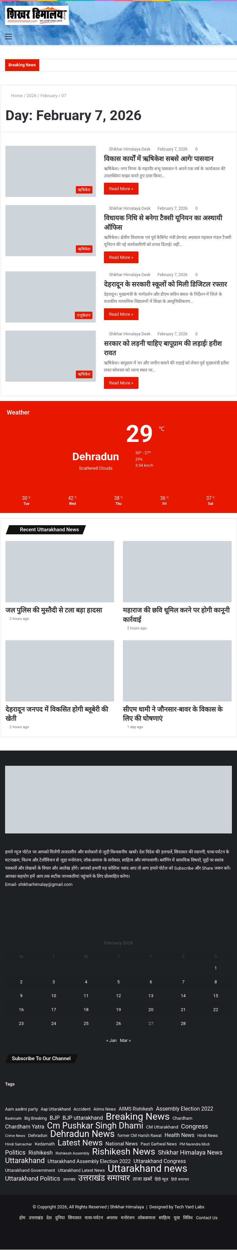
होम (22, 1218)
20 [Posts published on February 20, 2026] (150, 1009)
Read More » (121, 188)
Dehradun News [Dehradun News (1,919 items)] (82, 1134)
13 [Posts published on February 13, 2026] (150, 996)
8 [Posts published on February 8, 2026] (215, 982)
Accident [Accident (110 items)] (82, 1109)
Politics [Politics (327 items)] (15, 1152)
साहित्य (164, 1218)
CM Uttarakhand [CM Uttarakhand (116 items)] (162, 1127)
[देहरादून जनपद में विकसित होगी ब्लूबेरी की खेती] (59, 670)
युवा (177, 1218)
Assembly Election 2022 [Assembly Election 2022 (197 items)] (184, 1109)
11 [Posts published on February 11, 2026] (86, 996)
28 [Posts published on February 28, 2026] (183, 1023)
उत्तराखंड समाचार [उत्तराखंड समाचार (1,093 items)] (104, 1178)
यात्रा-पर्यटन (94, 1218)
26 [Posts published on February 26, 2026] (118, 1023)
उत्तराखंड (36, 1218)
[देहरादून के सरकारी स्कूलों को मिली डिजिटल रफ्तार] (50, 296)
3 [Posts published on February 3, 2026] (53, 982)
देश (49, 1218)
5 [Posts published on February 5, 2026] (118, 982)
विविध (188, 1218)
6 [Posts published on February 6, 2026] (151, 982)
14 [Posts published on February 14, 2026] (183, 996)
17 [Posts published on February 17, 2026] (53, 1009)
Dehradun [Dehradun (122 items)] (37, 1135)
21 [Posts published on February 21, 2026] (183, 1009)
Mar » (125, 1040)
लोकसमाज (146, 1218)
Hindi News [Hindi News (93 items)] (207, 1136)
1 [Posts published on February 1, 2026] (215, 968)
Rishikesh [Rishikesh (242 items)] (40, 1152)
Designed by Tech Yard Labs (176, 1207)
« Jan (111, 1040)
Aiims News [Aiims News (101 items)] (104, 1109)
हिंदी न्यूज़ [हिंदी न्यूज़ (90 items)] (161, 1179)
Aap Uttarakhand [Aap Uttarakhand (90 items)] (56, 1109)
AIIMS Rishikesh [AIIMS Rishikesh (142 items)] (135, 1109)
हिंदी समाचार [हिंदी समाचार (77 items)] (180, 1180)
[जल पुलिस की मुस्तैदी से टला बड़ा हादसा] (59, 571)
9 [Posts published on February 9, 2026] (21, 996)
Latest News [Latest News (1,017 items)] (80, 1143)
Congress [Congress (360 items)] (194, 1127)
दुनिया (60, 1218)
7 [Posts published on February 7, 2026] (183, 982)
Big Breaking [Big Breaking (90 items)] (35, 1118)
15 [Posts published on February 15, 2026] (215, 996)
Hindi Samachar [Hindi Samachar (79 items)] (18, 1144)
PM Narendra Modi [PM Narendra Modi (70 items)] (194, 1144)
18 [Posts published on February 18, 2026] (86, 1009)
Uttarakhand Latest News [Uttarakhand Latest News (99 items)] (81, 1170)
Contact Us (207, 1218)
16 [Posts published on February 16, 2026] (21, 1009)
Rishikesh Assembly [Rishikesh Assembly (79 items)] (72, 1154)
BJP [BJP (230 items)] (54, 1118)
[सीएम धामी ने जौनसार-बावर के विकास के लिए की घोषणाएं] (177, 670)
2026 (32, 95)
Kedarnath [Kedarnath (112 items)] (45, 1144)
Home (14, 95)
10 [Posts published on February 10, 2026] (53, 996)
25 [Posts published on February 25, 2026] (86, 1023)
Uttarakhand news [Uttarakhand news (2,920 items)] (147, 1169)
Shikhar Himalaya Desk (129, 149)
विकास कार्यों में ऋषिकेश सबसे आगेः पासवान (158, 159)
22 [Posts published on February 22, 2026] (215, 1009)
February (49, 95)
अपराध (111, 1218)
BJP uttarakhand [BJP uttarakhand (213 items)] (83, 1118)
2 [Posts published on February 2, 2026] (21, 982)
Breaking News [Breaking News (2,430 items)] (138, 1116)
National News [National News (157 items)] (122, 1144)
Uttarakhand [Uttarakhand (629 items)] (25, 1160)
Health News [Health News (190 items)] (179, 1136)
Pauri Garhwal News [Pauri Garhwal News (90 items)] (159, 1144)
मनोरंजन (127, 1218)
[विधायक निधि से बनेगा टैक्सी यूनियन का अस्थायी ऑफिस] (50, 230)
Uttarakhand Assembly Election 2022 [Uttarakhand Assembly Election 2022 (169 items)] (89, 1162)
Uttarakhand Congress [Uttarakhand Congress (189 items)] (160, 1162)
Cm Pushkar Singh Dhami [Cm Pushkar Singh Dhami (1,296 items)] (95, 1126)
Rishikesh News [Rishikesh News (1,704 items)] (123, 1151)
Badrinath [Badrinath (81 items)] (13, 1118)
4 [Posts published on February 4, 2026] (86, 982)
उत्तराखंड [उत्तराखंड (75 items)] (69, 1180)
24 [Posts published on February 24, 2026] (53, 1023)
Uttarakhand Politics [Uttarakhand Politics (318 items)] (32, 1178)
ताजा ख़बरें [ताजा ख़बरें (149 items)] (142, 1179)
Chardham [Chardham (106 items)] (183, 1118)
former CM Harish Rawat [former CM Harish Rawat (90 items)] (139, 1136)
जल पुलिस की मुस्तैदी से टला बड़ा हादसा (54, 610)
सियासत (74, 1218)
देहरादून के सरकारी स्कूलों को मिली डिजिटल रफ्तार (165, 284)
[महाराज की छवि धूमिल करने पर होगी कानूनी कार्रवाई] (177, 571)
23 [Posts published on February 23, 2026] (21, 1023)
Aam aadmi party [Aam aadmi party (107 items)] (21, 1109)
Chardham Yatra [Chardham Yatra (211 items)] (24, 1127)
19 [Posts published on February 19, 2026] (118, 1009)
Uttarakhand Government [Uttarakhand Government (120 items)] (30, 1170)
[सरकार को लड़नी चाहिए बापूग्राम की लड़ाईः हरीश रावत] (50, 356)
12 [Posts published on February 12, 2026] (118, 996)
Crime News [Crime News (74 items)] (15, 1136)
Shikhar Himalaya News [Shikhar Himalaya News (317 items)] (190, 1152)
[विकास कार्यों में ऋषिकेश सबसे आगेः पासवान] (50, 171)
